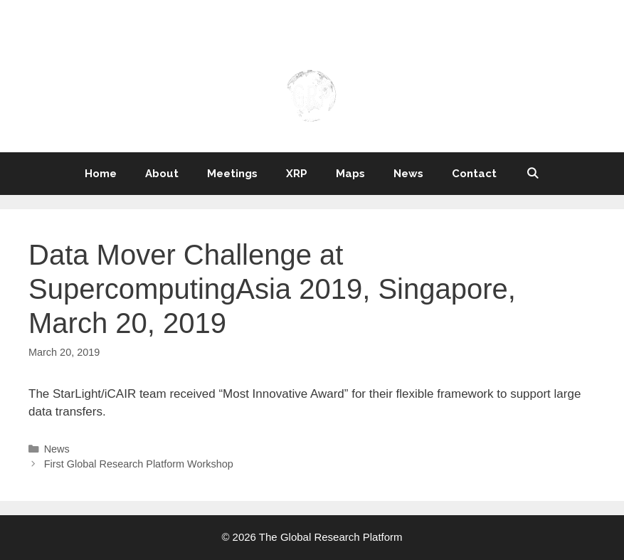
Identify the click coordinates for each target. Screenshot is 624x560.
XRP (296, 173)
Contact (474, 173)
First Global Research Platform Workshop (138, 464)
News (408, 173)
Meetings (232, 173)
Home (101, 173)
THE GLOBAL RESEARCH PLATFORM (312, 47)
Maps (350, 173)
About (162, 173)
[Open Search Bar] (532, 173)
